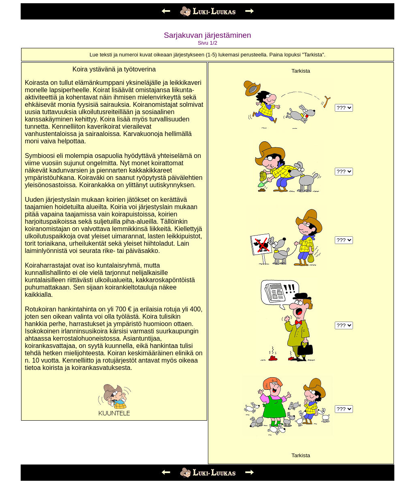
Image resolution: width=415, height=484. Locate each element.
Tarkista (301, 71)
